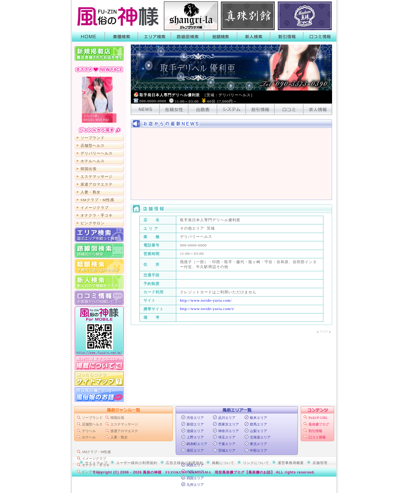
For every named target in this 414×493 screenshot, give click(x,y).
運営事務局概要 (291, 463)
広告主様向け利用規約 (184, 463)
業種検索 (121, 37)
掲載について (99, 363)
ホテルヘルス (92, 161)
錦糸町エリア (197, 444)
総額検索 (220, 37)
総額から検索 (99, 266)
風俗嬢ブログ (318, 424)
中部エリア (258, 450)
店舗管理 (320, 463)
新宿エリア (195, 424)
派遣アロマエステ (96, 184)
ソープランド (92, 138)
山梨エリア (258, 431)
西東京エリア (228, 424)
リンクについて (256, 463)
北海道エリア (260, 437)
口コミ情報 (319, 37)
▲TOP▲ (324, 331)
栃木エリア (258, 418)
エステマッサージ (96, 176)
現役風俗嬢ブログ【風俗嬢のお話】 (245, 472)
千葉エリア (226, 444)
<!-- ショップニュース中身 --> (231, 164)
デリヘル (89, 431)
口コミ (289, 109)
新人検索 (253, 37)
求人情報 (317, 109)
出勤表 (202, 109)
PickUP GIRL (318, 418)
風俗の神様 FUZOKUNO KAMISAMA (177, 472)
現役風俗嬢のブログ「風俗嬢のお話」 (99, 394)
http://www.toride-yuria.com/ (206, 300)
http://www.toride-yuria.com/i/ (207, 309)
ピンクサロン (92, 223)
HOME (88, 37)
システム (231, 109)
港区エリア (195, 450)
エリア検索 (154, 37)
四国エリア (195, 478)
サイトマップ (99, 378)
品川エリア (226, 418)
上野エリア (195, 437)
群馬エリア (258, 424)
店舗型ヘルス (92, 145)
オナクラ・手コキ (96, 215)
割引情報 (286, 37)
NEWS (145, 109)
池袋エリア (195, 431)
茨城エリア (226, 450)
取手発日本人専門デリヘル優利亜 (197, 95)
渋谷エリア (195, 418)
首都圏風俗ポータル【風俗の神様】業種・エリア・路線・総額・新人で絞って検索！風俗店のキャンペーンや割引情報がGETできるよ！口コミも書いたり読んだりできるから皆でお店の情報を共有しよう (116, 15)
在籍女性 (174, 109)
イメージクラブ (94, 207)
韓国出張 (88, 169)
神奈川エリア (228, 431)
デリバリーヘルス (96, 153)
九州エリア (195, 485)
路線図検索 (187, 37)
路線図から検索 (99, 250)
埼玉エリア (226, 437)
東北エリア (258, 444)
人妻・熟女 (90, 192)
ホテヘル (89, 437)
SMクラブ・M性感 (97, 200)
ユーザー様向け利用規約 (136, 463)
